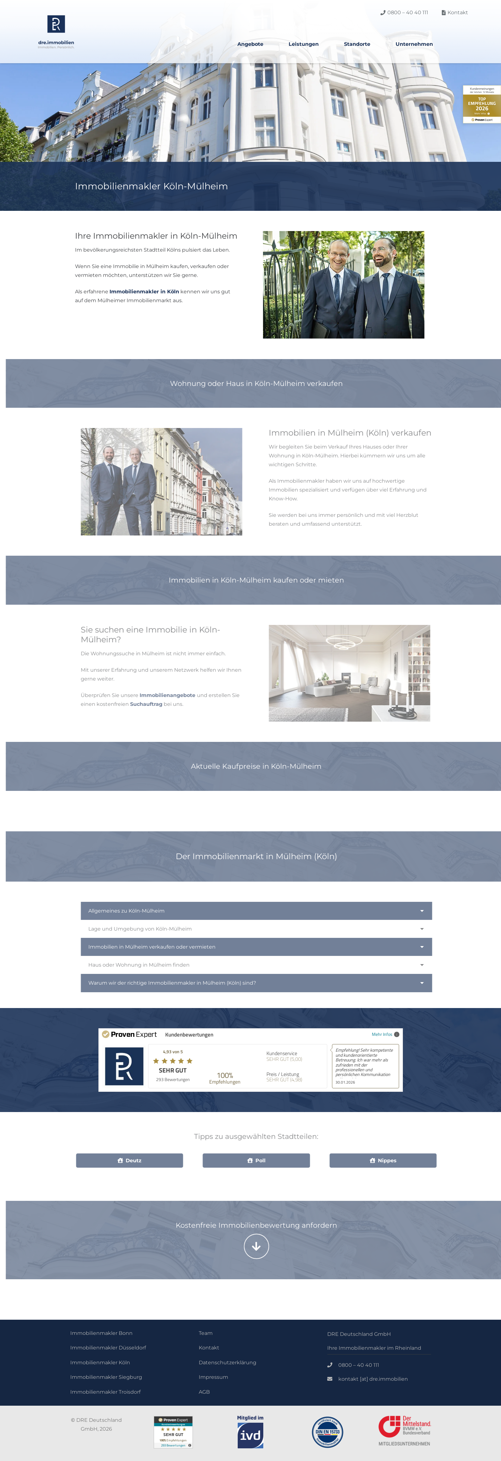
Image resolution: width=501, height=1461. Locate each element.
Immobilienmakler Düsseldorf (108, 1348)
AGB (204, 1392)
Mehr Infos (385, 1034)
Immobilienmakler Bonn (101, 1333)
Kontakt (209, 1348)
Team (206, 1333)
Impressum (213, 1377)
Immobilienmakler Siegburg (106, 1377)
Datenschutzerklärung (227, 1363)
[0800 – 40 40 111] (333, 1365)
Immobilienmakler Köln (100, 1363)
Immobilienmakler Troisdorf (105, 1392)
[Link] (56, 31)
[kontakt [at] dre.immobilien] (333, 1379)
